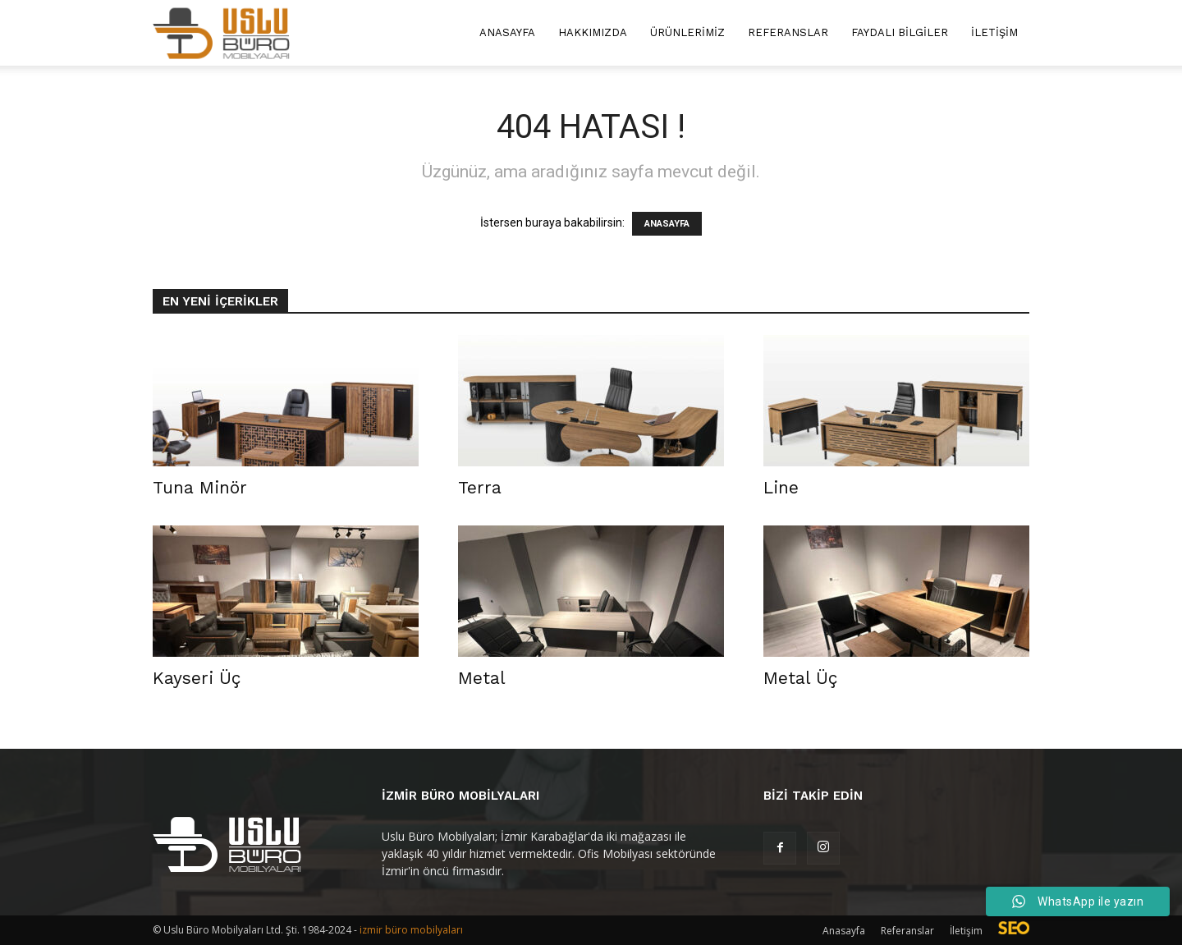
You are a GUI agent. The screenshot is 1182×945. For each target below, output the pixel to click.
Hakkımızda (592, 32)
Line (781, 487)
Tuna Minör (200, 487)
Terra (480, 487)
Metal (482, 677)
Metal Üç (800, 677)
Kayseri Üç (197, 677)
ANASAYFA (667, 223)
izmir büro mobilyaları (411, 930)
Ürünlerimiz (687, 32)
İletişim (994, 32)
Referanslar (788, 32)
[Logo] (221, 33)
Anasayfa (507, 32)
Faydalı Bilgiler (899, 32)
